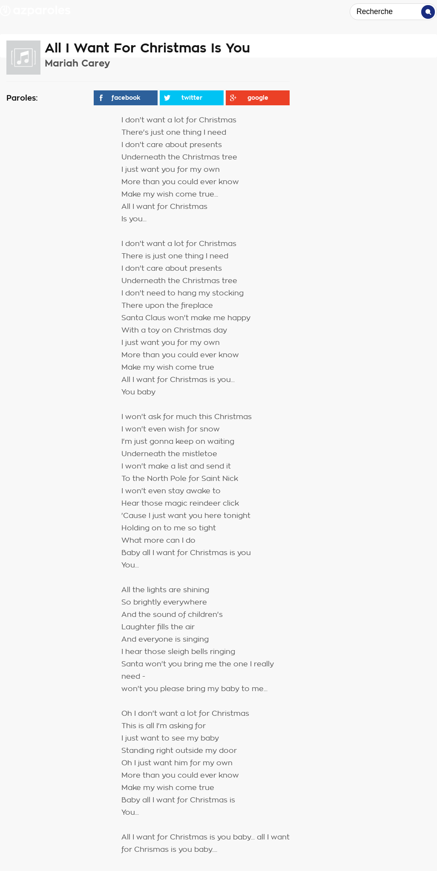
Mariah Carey (77, 63)
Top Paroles (303, 12)
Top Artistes (239, 12)
